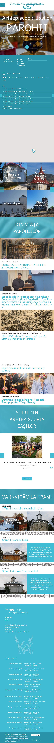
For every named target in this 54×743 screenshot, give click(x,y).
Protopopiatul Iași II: (15, 669)
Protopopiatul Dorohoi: (15, 717)
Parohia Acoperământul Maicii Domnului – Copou (18, 91)
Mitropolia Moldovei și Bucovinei (16, 625)
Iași (20, 59)
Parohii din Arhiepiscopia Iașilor (27, 6)
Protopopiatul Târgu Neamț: (13, 696)
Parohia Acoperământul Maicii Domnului (15, 89)
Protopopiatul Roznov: (15, 702)
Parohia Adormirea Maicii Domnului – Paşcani (17, 104)
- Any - (12, 73)
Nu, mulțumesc (36, 740)
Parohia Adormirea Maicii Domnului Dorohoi (16, 96)
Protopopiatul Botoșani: (15, 712)
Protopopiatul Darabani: (14, 722)
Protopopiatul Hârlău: (15, 684)
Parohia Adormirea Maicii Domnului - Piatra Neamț (18, 94)
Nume (30, 59)
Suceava (22, 65)
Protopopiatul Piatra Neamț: (13, 690)
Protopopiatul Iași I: (16, 663)
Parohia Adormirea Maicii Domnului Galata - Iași (18, 99)
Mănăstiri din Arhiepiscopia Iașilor (17, 632)
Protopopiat (9, 61)
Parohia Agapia (7, 106)
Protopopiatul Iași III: (15, 674)
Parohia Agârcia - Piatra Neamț (12, 108)
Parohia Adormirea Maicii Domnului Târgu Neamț (18, 101)
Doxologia (8, 629)
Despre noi (8, 617)
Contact (7, 620)
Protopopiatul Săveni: (15, 728)
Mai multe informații (10, 741)
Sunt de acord (35, 735)
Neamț (21, 61)
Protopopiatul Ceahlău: (15, 707)
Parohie (8, 59)
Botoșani (22, 63)
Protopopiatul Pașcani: (15, 679)
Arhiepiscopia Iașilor (12, 627)
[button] (34, 150)
